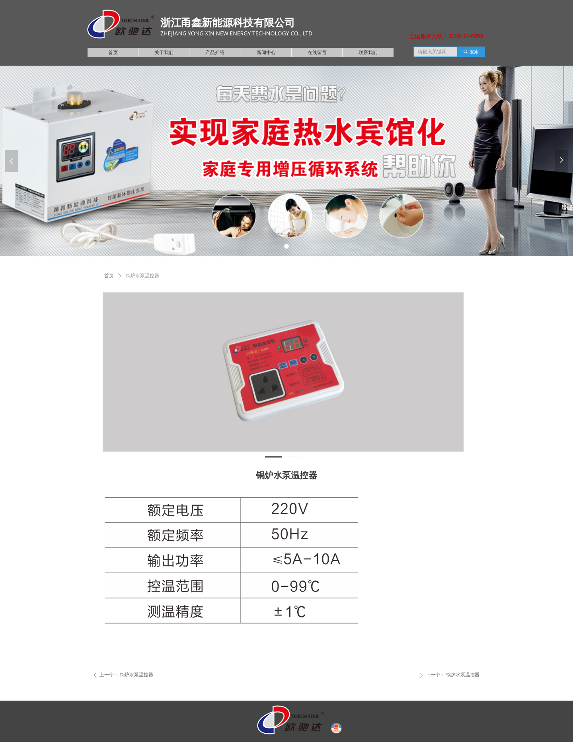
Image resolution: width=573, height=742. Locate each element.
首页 (109, 275)
